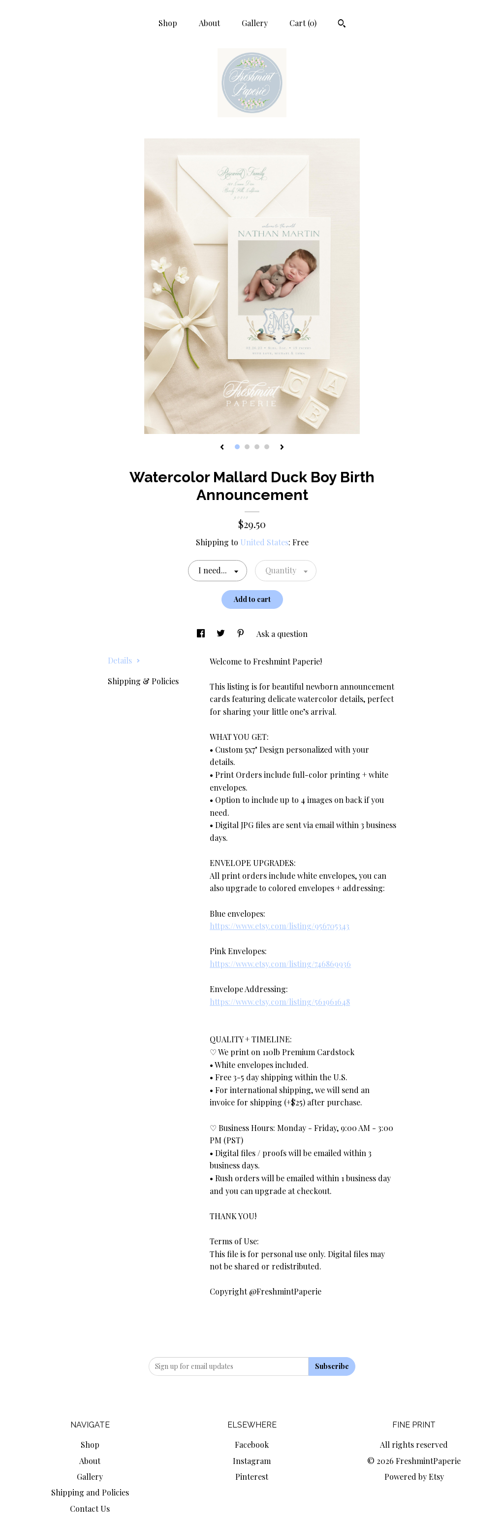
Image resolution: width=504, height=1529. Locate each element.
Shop (167, 23)
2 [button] (247, 446)
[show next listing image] (282, 447)
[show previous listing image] (222, 447)
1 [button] (237, 446)
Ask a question (282, 634)
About (209, 23)
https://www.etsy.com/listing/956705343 (279, 926)
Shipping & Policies (143, 681)
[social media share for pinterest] (242, 634)
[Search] (342, 24)
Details (124, 660)
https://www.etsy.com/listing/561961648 (280, 1002)
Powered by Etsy (414, 1476)
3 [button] (256, 446)
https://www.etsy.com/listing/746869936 (280, 964)
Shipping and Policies (90, 1492)
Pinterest (251, 1476)
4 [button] (266, 446)
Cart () (302, 23)
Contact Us (90, 1508)
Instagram (252, 1461)
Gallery (255, 23)
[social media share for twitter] (222, 634)
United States (264, 542)
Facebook (252, 1444)
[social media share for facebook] (202, 634)
